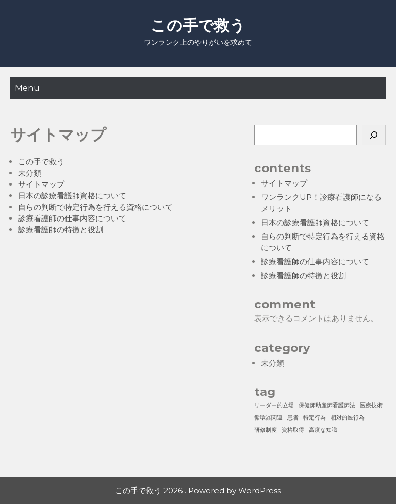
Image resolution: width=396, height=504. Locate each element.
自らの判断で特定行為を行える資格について (95, 207)
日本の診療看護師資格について (72, 195)
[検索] (374, 135)
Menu (27, 88)
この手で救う (198, 25)
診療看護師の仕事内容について (72, 218)
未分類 (29, 173)
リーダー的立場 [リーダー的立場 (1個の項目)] (274, 405)
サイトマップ (41, 184)
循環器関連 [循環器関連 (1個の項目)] (268, 417)
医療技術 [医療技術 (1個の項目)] (371, 405)
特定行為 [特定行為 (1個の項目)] (314, 417)
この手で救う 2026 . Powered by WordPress (198, 490)
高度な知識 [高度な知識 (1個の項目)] (323, 430)
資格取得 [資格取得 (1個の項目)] (293, 430)
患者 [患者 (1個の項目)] (293, 417)
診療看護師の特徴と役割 (60, 229)
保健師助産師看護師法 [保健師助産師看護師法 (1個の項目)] (327, 405)
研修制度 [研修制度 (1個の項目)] (265, 430)
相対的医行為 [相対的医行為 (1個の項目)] (348, 417)
